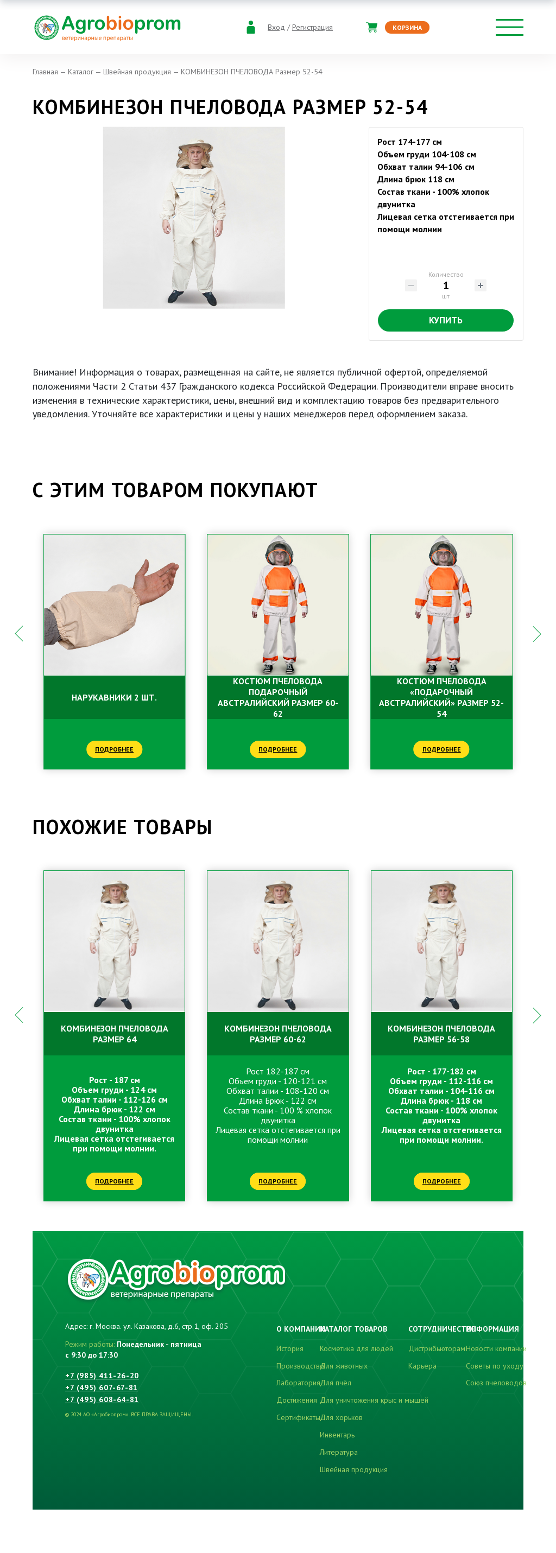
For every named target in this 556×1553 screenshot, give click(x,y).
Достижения (296, 1400)
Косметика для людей (356, 1348)
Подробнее (114, 749)
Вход (276, 27)
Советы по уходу (494, 1366)
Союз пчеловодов (496, 1382)
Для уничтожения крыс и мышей (374, 1400)
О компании (301, 1329)
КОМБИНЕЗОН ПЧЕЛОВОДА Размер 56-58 (441, 1034)
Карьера (422, 1366)
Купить (446, 320)
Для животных (344, 1366)
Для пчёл (335, 1382)
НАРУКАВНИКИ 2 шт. (114, 697)
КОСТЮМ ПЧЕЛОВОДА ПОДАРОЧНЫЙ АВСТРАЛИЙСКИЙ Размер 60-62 (278, 697)
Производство (300, 1366)
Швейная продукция (354, 1469)
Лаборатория (298, 1382)
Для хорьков (341, 1417)
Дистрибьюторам (436, 1348)
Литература (339, 1452)
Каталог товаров (353, 1329)
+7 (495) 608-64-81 (102, 1399)
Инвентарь (337, 1435)
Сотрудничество (442, 1329)
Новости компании (496, 1348)
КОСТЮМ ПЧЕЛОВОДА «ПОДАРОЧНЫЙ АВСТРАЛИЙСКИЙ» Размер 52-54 (441, 697)
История (290, 1348)
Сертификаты (298, 1417)
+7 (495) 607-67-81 (101, 1387)
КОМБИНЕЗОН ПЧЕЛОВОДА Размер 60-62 (278, 1034)
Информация (492, 1329)
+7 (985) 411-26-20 (102, 1375)
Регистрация (312, 27)
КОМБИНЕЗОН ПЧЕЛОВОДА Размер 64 (114, 1034)
